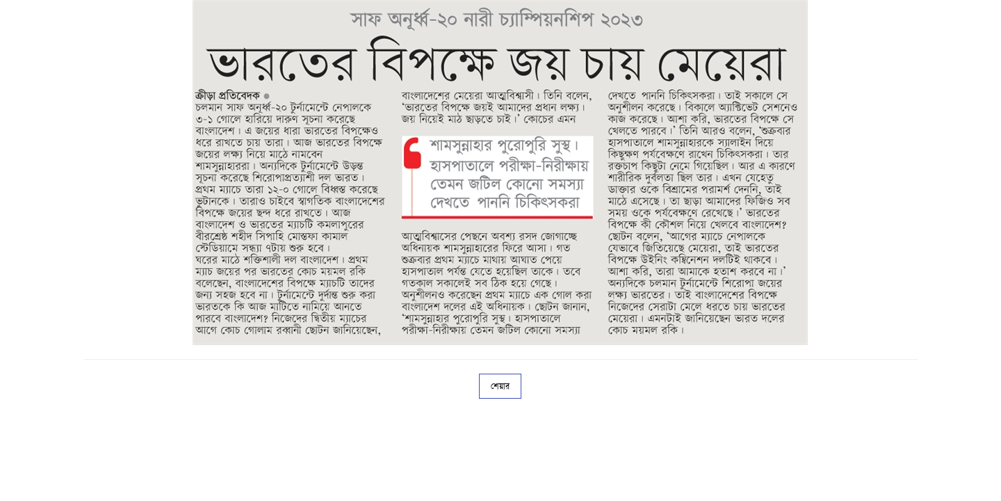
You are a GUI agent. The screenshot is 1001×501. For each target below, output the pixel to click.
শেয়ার (500, 386)
